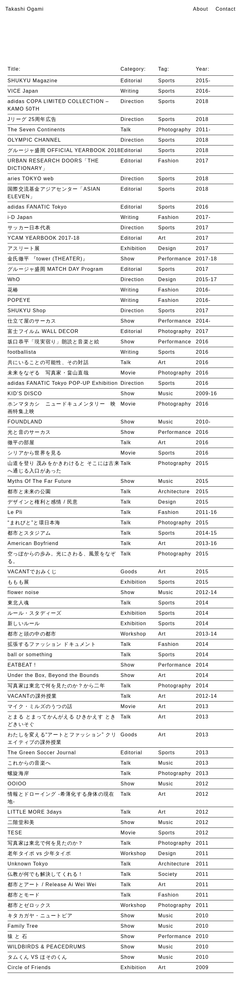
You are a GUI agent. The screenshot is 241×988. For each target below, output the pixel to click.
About (200, 9)
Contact (226, 9)
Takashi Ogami (24, 9)
